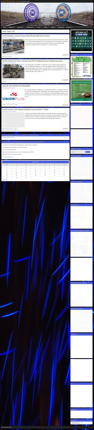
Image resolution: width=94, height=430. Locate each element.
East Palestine (13, 120)
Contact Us (69, 27)
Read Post (65, 54)
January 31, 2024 (7, 37)
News (14, 37)
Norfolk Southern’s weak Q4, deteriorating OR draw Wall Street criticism (26, 36)
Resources (20, 27)
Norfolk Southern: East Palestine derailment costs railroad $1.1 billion (25, 110)
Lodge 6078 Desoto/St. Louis (10, 1)
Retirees (53, 27)
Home (4, 27)
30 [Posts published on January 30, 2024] (16, 168)
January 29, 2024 (7, 87)
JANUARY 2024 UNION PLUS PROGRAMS (16, 86)
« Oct (3, 170)
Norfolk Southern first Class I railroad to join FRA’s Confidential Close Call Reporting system (32, 61)
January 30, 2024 (7, 62)
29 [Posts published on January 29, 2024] (6, 168)
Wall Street (9, 56)
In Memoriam (61, 27)
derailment (7, 120)
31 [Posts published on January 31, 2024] (26, 168)
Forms (38, 27)
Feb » (6, 170)
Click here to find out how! (8, 128)
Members (11, 27)
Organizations (30, 27)
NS (5, 56)
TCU (14, 87)
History (45, 27)
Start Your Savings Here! (7, 147)
